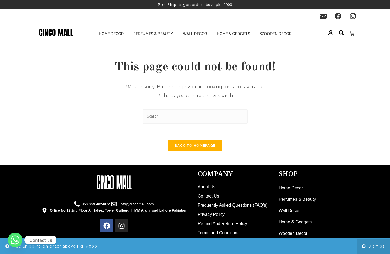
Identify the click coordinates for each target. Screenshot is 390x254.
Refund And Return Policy (222, 224)
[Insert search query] (195, 116)
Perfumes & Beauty (153, 34)
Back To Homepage (195, 146)
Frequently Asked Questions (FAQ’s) (232, 205)
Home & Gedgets (233, 34)
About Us (207, 187)
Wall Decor (195, 34)
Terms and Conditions (219, 233)
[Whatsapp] (15, 240)
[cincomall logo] (114, 182)
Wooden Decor (275, 34)
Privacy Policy (211, 214)
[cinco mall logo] (56, 32)
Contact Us (208, 196)
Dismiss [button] (376, 246)
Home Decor (111, 34)
